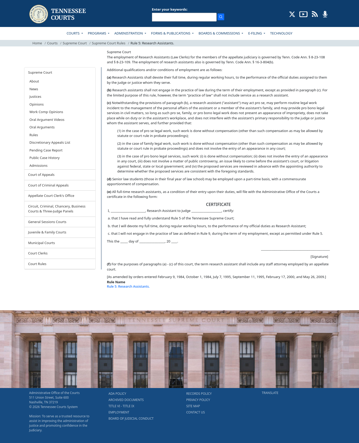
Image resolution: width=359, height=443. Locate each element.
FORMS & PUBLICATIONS (171, 33)
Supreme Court (75, 43)
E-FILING (255, 33)
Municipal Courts (41, 242)
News (34, 89)
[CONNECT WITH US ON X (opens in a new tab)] (292, 13)
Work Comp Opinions (46, 111)
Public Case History (45, 157)
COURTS (73, 33)
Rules (34, 135)
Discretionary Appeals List (50, 142)
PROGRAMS (97, 33)
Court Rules (37, 263)
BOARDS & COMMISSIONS (220, 33)
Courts (52, 43)
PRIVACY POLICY (198, 400)
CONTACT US (195, 412)
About (34, 81)
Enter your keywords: (170, 9)
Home (37, 43)
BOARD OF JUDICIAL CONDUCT (131, 418)
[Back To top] (116, 299)
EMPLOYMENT (119, 412)
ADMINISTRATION (129, 33)
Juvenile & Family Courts (47, 232)
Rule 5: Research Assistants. (128, 286)
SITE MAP (193, 406)
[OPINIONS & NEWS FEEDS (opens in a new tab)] (315, 13)
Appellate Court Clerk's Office (51, 195)
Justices (35, 96)
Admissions (39, 165)
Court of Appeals (41, 174)
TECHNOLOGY (281, 33)
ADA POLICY (117, 393)
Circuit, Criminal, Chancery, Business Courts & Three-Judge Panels (57, 209)
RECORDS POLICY (199, 393)
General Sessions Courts (47, 221)
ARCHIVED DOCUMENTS (126, 400)
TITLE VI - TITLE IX (121, 406)
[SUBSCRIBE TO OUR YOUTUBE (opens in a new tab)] (303, 13)
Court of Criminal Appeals (48, 185)
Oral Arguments (42, 127)
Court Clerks (38, 253)
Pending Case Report (46, 150)
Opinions (37, 104)
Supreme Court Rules (108, 43)
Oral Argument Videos (47, 119)
